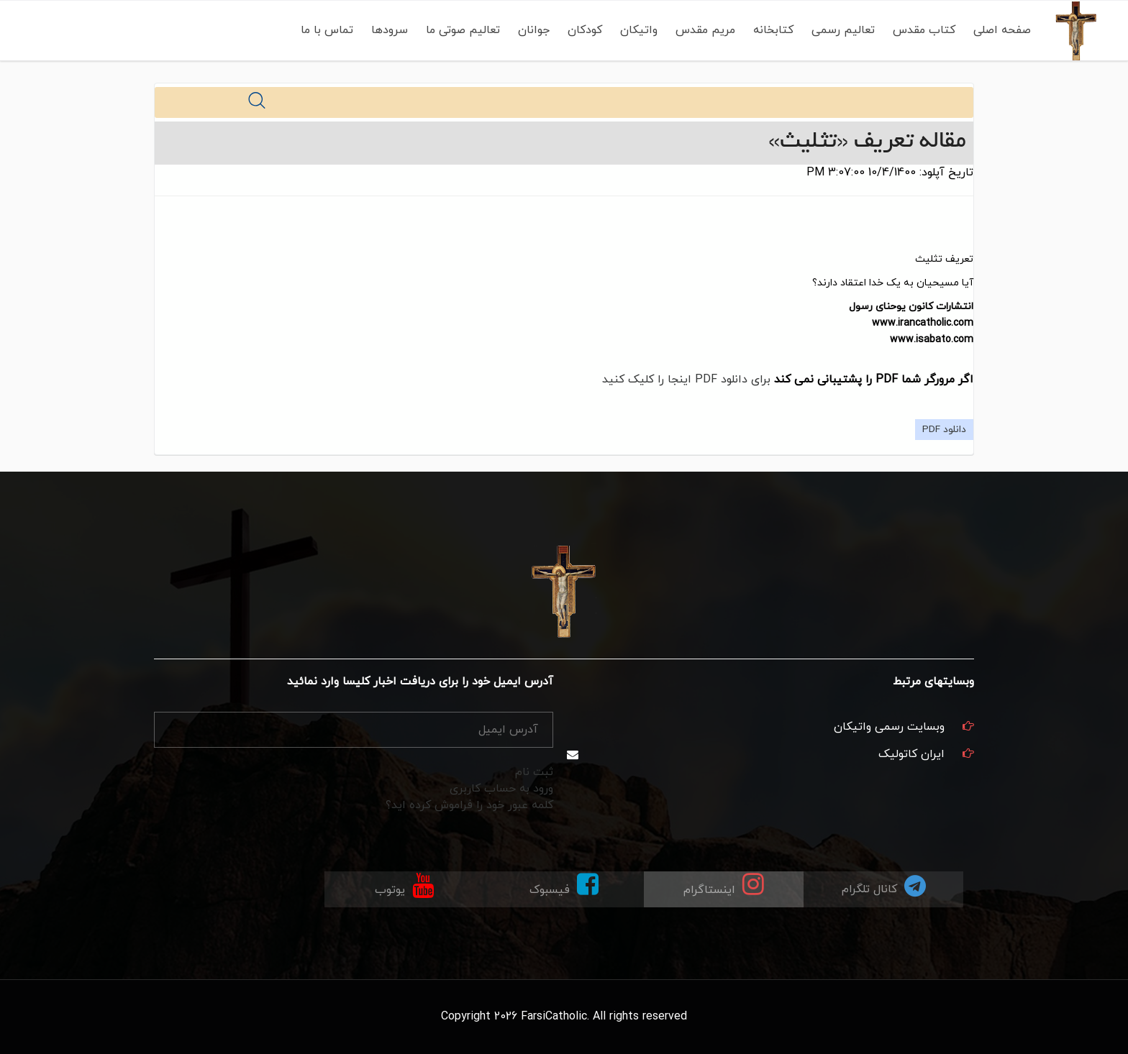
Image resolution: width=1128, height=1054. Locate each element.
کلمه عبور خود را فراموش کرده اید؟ (469, 805)
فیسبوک (564, 884)
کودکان (582, 30)
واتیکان (636, 30)
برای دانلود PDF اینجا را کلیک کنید (686, 380)
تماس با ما (324, 30)
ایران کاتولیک (911, 754)
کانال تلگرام (884, 885)
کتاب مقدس (921, 30)
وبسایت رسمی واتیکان (889, 727)
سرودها (386, 30)
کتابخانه (770, 30)
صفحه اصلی (999, 30)
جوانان (531, 30)
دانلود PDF (944, 429)
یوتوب (404, 884)
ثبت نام (534, 772)
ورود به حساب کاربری (501, 789)
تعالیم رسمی (840, 30)
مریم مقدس (702, 30)
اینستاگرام (723, 884)
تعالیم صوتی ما (460, 30)
